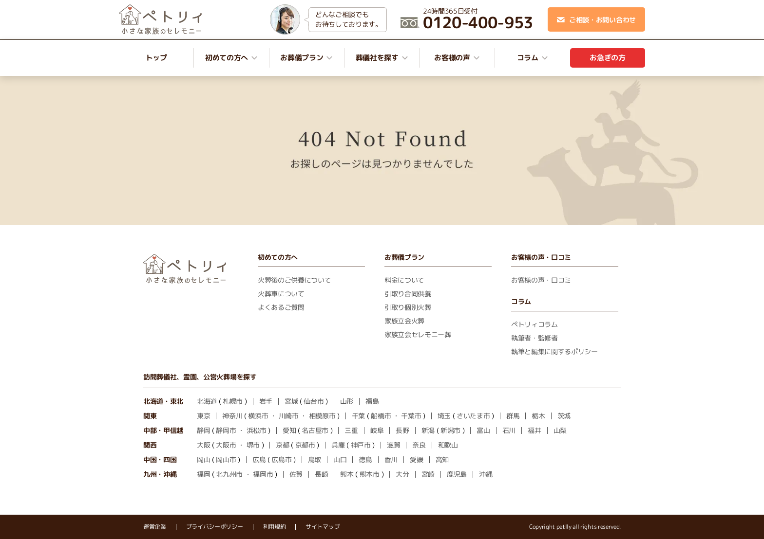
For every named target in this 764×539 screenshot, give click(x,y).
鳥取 (314, 459)
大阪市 (226, 444)
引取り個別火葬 (407, 307)
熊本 (346, 474)
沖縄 (485, 474)
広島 (259, 459)
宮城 (291, 401)
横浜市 (258, 415)
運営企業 (154, 527)
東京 (203, 415)
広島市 (281, 459)
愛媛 (416, 459)
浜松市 (257, 430)
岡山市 (226, 459)
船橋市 (381, 415)
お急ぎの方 (607, 58)
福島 (372, 401)
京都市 (305, 444)
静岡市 (226, 430)
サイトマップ (323, 527)
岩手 (265, 401)
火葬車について (281, 293)
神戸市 (361, 444)
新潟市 (450, 430)
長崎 (321, 474)
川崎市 (289, 415)
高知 (442, 459)
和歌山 (448, 444)
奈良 (418, 444)
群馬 (512, 415)
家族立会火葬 (404, 320)
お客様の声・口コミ (541, 280)
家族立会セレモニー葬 (417, 334)
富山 (483, 430)
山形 (346, 401)
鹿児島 (457, 474)
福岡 (203, 474)
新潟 (428, 430)
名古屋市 (315, 430)
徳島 (365, 459)
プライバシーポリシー (214, 527)
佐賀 (296, 474)
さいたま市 (473, 415)
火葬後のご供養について (294, 280)
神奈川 (232, 415)
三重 (351, 430)
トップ (156, 58)
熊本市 (370, 474)
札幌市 (233, 401)
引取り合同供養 (407, 293)
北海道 (207, 401)
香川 (391, 459)
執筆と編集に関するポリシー (554, 351)
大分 (402, 474)
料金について (404, 280)
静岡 (203, 430)
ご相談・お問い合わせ (596, 19)
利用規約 (274, 527)
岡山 (203, 459)
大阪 (203, 444)
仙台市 (314, 401)
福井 (534, 430)
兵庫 (337, 444)
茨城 (564, 415)
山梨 (560, 430)
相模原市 (322, 415)
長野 (402, 430)
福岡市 (263, 474)
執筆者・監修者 (534, 337)
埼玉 (444, 415)
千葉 (358, 415)
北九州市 (229, 474)
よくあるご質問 (281, 307)
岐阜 (376, 430)
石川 (509, 430)
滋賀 (393, 444)
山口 (339, 459)
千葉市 (411, 415)
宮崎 (428, 474)
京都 (282, 444)
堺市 (253, 444)
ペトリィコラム (534, 324)
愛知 (289, 430)
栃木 (538, 415)
